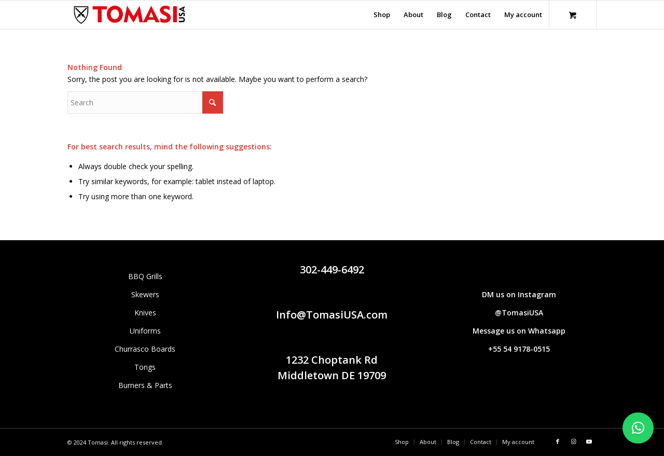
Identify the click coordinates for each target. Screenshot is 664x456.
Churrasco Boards (145, 349)
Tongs (145, 367)
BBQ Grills (145, 276)
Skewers (145, 294)
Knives (145, 312)
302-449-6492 (332, 269)
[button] (638, 428)
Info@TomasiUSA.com (332, 315)
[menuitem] (382, 15)
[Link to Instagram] (573, 441)
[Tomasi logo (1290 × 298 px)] (129, 15)
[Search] (145, 102)
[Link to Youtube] (589, 441)
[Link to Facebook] (557, 441)
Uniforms (145, 331)
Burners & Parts (145, 385)
